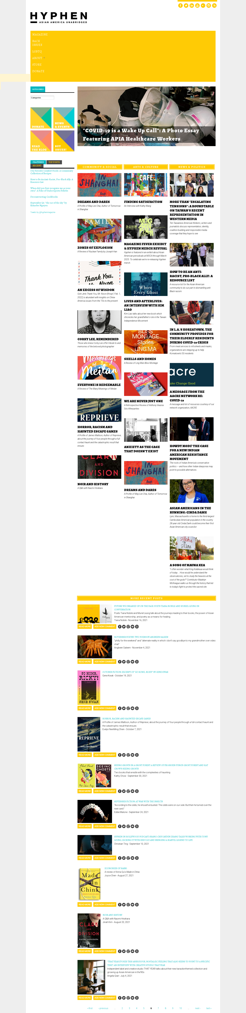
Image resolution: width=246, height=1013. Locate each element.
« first (90, 965)
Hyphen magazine (45, 997)
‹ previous (103, 965)
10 (180, 965)
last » (208, 965)
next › (197, 965)
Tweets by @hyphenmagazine (42, 169)
